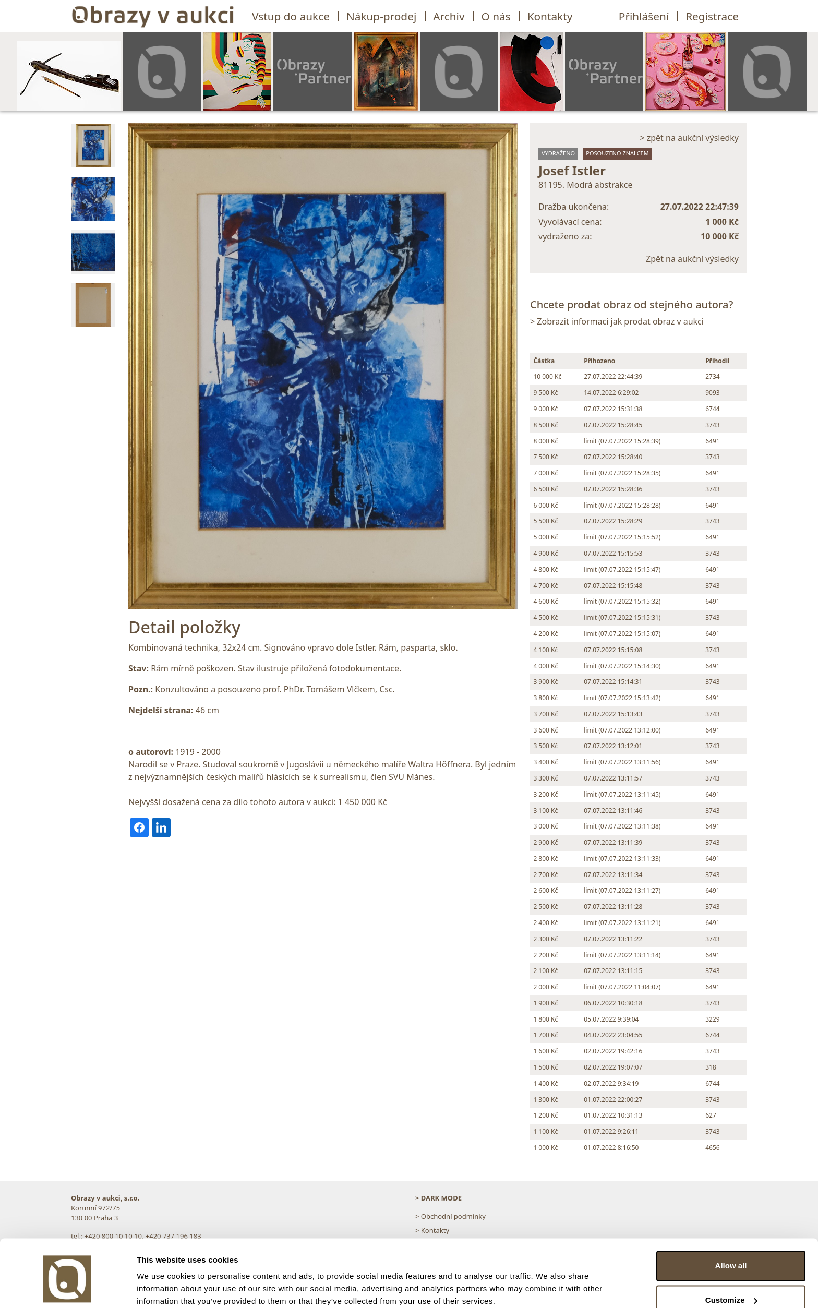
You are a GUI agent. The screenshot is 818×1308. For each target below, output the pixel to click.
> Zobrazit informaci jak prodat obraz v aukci (617, 321)
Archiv (448, 16)
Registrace (712, 16)
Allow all (731, 1223)
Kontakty (550, 16)
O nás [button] (496, 16)
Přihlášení (644, 16)
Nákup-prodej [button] (381, 16)
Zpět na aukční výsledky (692, 259)
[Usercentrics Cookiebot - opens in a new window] (67, 1287)
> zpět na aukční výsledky (689, 137)
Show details (161, 1287)
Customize (731, 1257)
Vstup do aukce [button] (291, 16)
